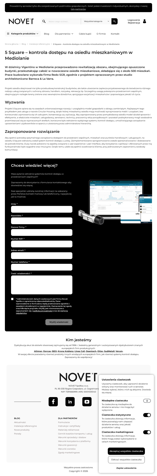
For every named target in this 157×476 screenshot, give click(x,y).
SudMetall (109, 351)
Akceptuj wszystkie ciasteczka (126, 451)
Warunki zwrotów (67, 449)
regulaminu (21, 313)
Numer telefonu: (20, 262)
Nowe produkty (22, 430)
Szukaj (114, 21)
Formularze (64, 422)
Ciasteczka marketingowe (117, 432)
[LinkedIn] (70, 401)
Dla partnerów (64, 33)
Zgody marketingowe (69, 452)
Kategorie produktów (24, 33)
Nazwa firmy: (18, 227)
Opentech (91, 351)
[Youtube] (87, 401)
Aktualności (20, 422)
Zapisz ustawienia (126, 468)
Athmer (38, 351)
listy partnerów (78, 9)
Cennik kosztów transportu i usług (75, 433)
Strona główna (11, 44)
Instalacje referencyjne (39, 44)
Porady (17, 433)
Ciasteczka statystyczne (116, 414)
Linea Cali (80, 351)
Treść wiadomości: (21, 273)
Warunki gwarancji (67, 445)
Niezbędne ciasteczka (115, 400)
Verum (119, 351)
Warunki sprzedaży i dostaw (72, 437)
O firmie (101, 33)
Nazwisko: (17, 215)
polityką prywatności (43, 311)
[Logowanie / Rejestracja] (136, 21)
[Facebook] (53, 401)
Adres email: (18, 250)
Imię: (14, 204)
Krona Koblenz (65, 351)
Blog (46, 33)
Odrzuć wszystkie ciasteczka (126, 459)
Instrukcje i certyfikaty (69, 426)
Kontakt (115, 33)
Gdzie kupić (85, 33)
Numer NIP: (17, 239)
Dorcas (47, 351)
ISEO (54, 351)
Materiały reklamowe (68, 430)
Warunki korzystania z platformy (74, 441)
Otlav (100, 351)
